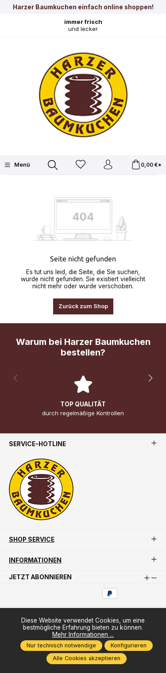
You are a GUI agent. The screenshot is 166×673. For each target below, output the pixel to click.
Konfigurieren (129, 645)
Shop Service (31, 540)
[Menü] (17, 165)
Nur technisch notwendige (61, 645)
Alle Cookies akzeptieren (86, 658)
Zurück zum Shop (83, 306)
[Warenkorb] (146, 165)
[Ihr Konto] (108, 165)
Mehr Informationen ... (83, 634)
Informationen (35, 561)
